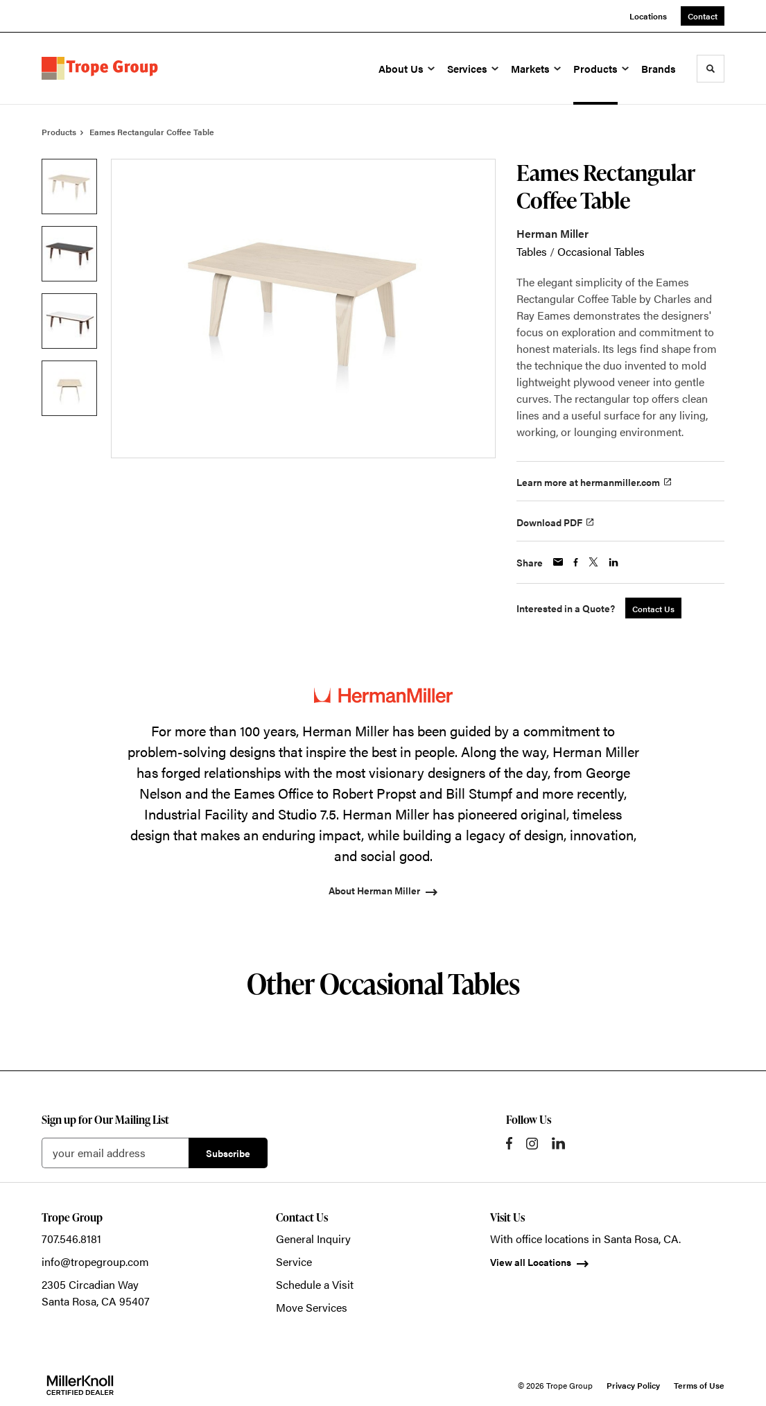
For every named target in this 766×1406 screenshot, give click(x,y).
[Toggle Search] (710, 69)
